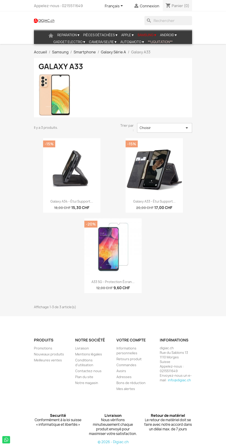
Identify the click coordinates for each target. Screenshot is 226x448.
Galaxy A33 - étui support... (154, 201)
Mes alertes (125, 389)
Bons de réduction (131, 383)
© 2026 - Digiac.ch (113, 442)
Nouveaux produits (49, 354)
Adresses (124, 377)
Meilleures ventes (48, 360)
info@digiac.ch (179, 380)
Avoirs (121, 371)
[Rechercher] (168, 20)
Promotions (43, 348)
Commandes (126, 365)
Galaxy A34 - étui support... (71, 201)
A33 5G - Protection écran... (113, 282)
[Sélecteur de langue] (114, 6)
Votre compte (131, 340)
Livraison (82, 348)
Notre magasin (86, 383)
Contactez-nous (88, 371)
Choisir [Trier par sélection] (165, 128)
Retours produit (129, 359)
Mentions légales (88, 354)
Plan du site (84, 377)
